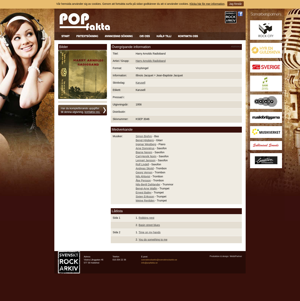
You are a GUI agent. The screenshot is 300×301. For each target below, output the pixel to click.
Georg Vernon (144, 172)
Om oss (144, 36)
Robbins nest (146, 217)
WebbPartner (236, 256)
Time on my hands (150, 232)
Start (65, 36)
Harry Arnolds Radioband (150, 60)
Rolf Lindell (142, 164)
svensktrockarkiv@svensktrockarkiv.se (159, 260)
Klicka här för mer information (207, 3)
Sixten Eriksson (145, 196)
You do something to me (153, 239)
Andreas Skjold (145, 168)
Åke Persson (143, 180)
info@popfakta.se (149, 263)
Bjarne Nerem (144, 152)
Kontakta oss (188, 36)
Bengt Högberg (145, 140)
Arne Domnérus (145, 148)
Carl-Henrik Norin (146, 156)
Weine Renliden (145, 200)
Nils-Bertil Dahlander (148, 184)
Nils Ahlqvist (143, 176)
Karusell (140, 82)
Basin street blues (149, 225)
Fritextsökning (87, 36)
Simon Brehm (144, 136)
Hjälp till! (164, 36)
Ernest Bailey (143, 192)
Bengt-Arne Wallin (146, 188)
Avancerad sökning (119, 36)
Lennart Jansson (146, 160)
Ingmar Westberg (146, 144)
